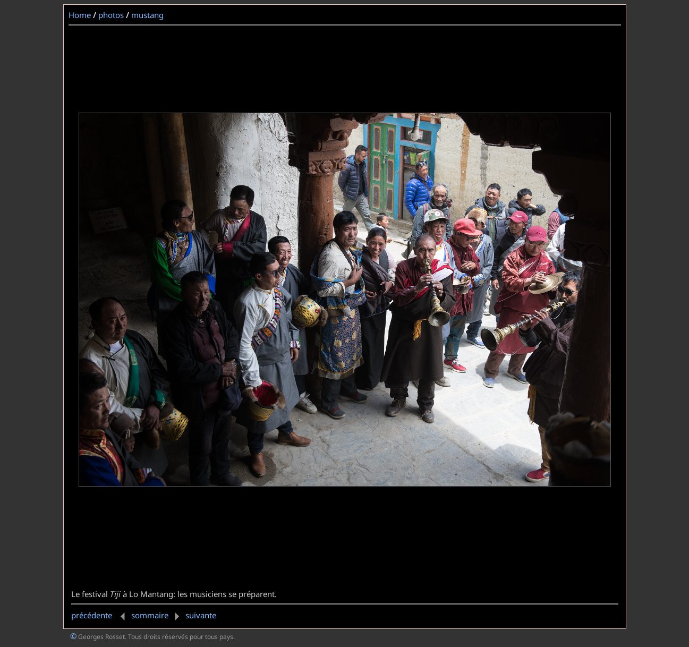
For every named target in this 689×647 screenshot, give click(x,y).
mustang (147, 15)
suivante (193, 615)
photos (111, 15)
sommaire (149, 615)
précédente (100, 615)
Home (80, 15)
